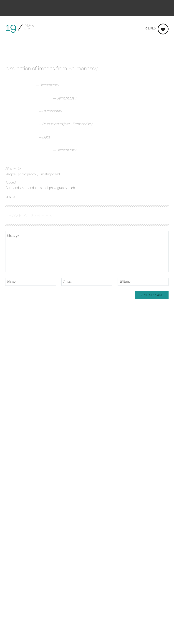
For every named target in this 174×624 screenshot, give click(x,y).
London (32, 188)
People (10, 174)
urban (74, 188)
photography (27, 174)
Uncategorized (49, 174)
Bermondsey (15, 188)
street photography (54, 188)
